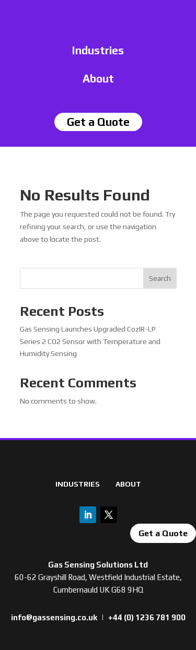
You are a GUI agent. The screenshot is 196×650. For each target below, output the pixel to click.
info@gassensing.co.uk (54, 617)
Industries (98, 50)
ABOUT (128, 484)
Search (160, 278)
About (98, 78)
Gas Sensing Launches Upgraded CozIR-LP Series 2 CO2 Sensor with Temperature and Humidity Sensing (90, 341)
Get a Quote (163, 533)
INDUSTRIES (77, 484)
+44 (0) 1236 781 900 (147, 617)
